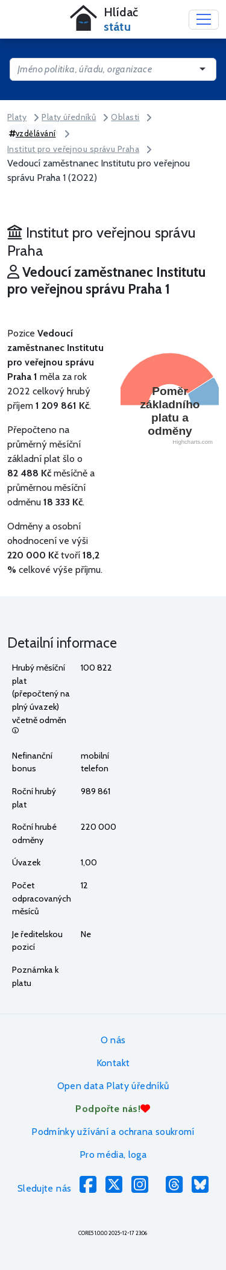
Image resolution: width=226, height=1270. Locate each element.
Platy (17, 117)
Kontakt (113, 1063)
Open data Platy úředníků (113, 1086)
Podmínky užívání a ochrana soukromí (113, 1131)
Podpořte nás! (112, 1108)
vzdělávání (32, 133)
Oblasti (125, 117)
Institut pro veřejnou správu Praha (73, 149)
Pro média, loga (113, 1154)
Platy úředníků (69, 117)
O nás (113, 1040)
